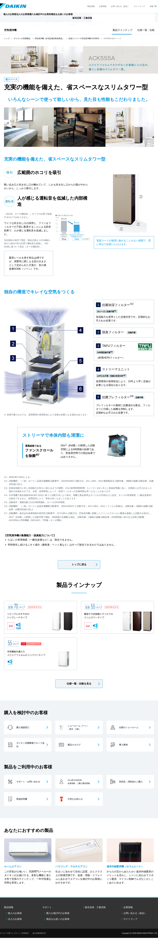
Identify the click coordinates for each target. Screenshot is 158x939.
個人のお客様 (15, 914)
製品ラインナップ (122, 30)
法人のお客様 (15, 920)
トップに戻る (79, 564)
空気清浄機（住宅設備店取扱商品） (49, 38)
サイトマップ (139, 6)
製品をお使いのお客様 (57, 920)
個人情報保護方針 (39, 934)
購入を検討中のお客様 (57, 914)
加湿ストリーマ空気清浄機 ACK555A (84, 38)
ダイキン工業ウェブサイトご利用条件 (14, 934)
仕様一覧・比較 (145, 30)
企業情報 (102, 6)
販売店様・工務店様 (106, 19)
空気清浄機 (10, 30)
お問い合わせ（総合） (120, 6)
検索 (152, 6)
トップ (7, 38)
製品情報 (91, 6)
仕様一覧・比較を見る (79, 683)
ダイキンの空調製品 (22, 38)
